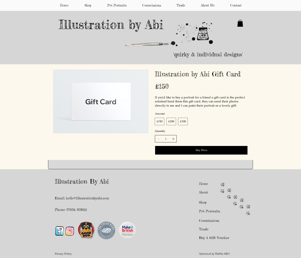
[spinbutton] (166, 139)
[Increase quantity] (173, 138)
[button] (240, 23)
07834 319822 (77, 210)
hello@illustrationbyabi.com (87, 198)
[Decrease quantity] (158, 138)
